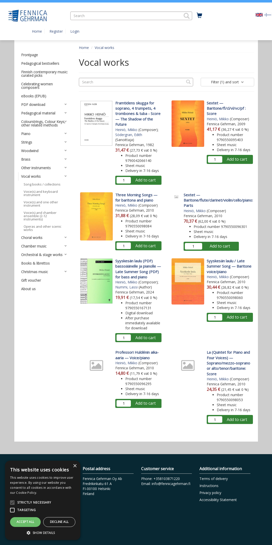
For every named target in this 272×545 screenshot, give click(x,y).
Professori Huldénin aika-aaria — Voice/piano (137, 355)
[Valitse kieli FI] (267, 14)
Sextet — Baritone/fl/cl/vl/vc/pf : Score (226, 108)
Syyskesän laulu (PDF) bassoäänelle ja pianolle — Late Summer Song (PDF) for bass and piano (138, 268)
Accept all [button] (25, 522)
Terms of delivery (213, 478)
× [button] (75, 466)
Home (37, 31)
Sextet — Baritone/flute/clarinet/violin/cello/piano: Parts (218, 200)
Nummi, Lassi (126, 287)
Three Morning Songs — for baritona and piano (136, 197)
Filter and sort (227, 82)
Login (74, 31)
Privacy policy (210, 492)
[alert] (42, 500)
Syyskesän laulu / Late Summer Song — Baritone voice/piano (229, 266)
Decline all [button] (59, 522)
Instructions (209, 485)
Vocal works (104, 47)
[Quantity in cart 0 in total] (199, 15)
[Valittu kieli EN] (259, 14)
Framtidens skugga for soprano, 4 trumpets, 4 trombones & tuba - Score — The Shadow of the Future (137, 113)
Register (56, 31)
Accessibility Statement (218, 499)
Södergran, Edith (128, 134)
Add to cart (145, 180)
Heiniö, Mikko (126, 129)
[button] (187, 16)
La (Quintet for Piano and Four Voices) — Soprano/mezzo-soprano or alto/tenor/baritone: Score (228, 363)
